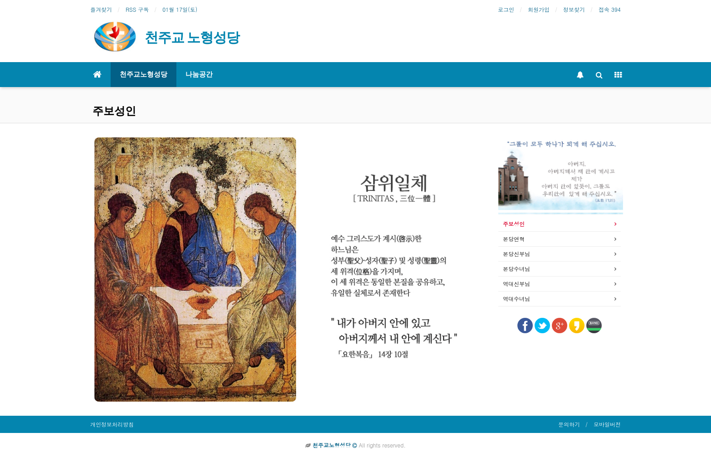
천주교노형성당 (143, 74)
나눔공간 (199, 74)
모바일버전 (607, 424)
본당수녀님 (516, 268)
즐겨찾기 (101, 9)
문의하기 (569, 424)
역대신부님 (516, 283)
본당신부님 (516, 254)
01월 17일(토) (179, 9)
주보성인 (514, 224)
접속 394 (610, 9)
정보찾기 (574, 9)
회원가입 (539, 9)
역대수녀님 (516, 298)
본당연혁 (514, 239)
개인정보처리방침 (112, 424)
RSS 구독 (137, 9)
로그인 (506, 9)
